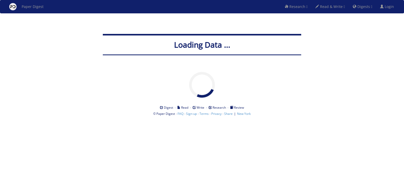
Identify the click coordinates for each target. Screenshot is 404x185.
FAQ (180, 114)
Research (296, 6)
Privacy (216, 114)
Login (388, 6)
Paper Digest (26, 6)
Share (228, 114)
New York (244, 114)
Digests (362, 6)
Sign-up (191, 114)
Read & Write (330, 6)
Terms (204, 114)
